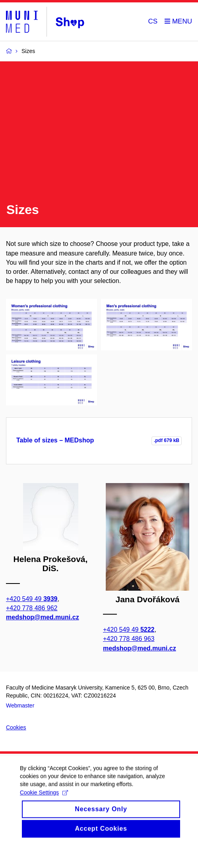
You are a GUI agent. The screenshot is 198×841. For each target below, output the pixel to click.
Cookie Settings (44, 796)
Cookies (16, 727)
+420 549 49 (31, 598)
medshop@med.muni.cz (42, 617)
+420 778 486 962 (31, 608)
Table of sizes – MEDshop (55, 440)
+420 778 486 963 (128, 638)
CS (153, 21)
